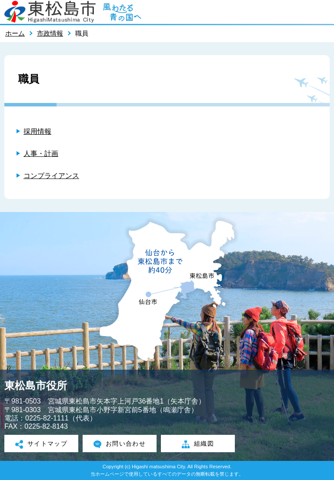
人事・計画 (40, 153)
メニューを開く (323, 11)
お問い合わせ (120, 444)
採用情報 (37, 131)
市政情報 (50, 33)
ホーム (15, 33)
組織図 (198, 444)
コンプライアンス (51, 175)
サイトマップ (41, 444)
